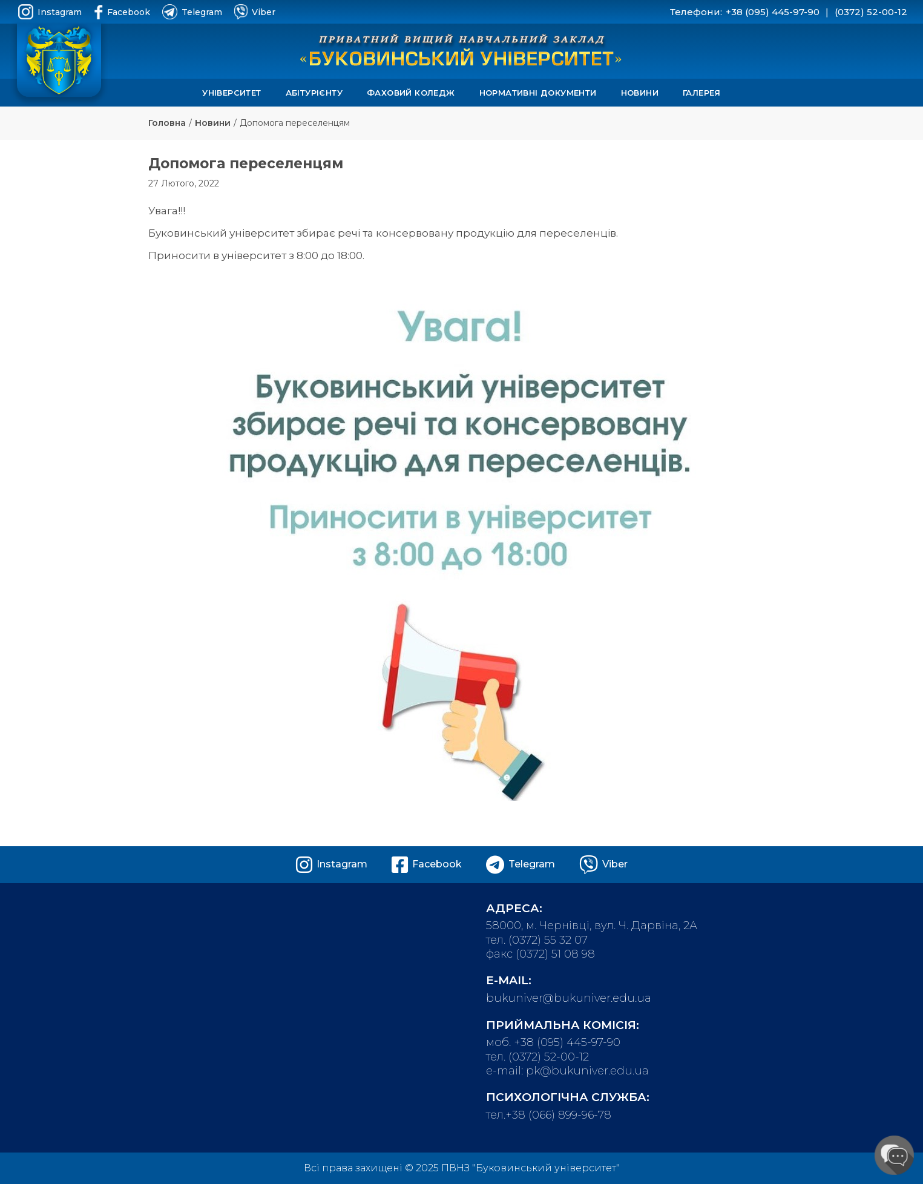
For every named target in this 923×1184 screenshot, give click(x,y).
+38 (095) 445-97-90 (773, 12)
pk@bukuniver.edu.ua (587, 1070)
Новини (640, 92)
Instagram (50, 11)
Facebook (122, 11)
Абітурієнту (314, 92)
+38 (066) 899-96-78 (558, 1115)
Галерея (702, 92)
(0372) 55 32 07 (548, 940)
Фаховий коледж (411, 92)
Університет (231, 92)
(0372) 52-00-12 (871, 12)
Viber (254, 11)
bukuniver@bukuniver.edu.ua (568, 998)
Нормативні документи (538, 92)
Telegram (192, 11)
